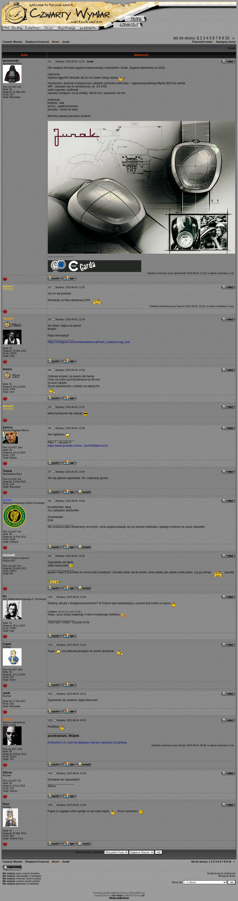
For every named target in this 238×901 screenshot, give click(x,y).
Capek (7, 644)
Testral (7, 471)
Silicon (7, 772)
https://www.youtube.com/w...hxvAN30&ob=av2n (78, 445)
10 (227, 38)
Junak (66, 41)
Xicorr (55, 41)
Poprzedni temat (202, 41)
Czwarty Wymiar (12, 41)
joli (143, 895)
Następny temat (225, 41)
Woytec (8, 719)
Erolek (7, 500)
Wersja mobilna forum (119, 898)
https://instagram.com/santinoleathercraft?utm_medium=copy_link (89, 342)
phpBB (106, 893)
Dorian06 (9, 555)
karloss (8, 427)
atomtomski (11, 60)
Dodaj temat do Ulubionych (221, 873)
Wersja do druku (226, 876)
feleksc (7, 369)
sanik (6, 693)
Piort (6, 804)
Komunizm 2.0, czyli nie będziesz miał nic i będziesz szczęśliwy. (87, 742)
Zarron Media (116, 895)
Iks (5, 596)
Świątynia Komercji (37, 41)
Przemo (123, 893)
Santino (8, 318)
